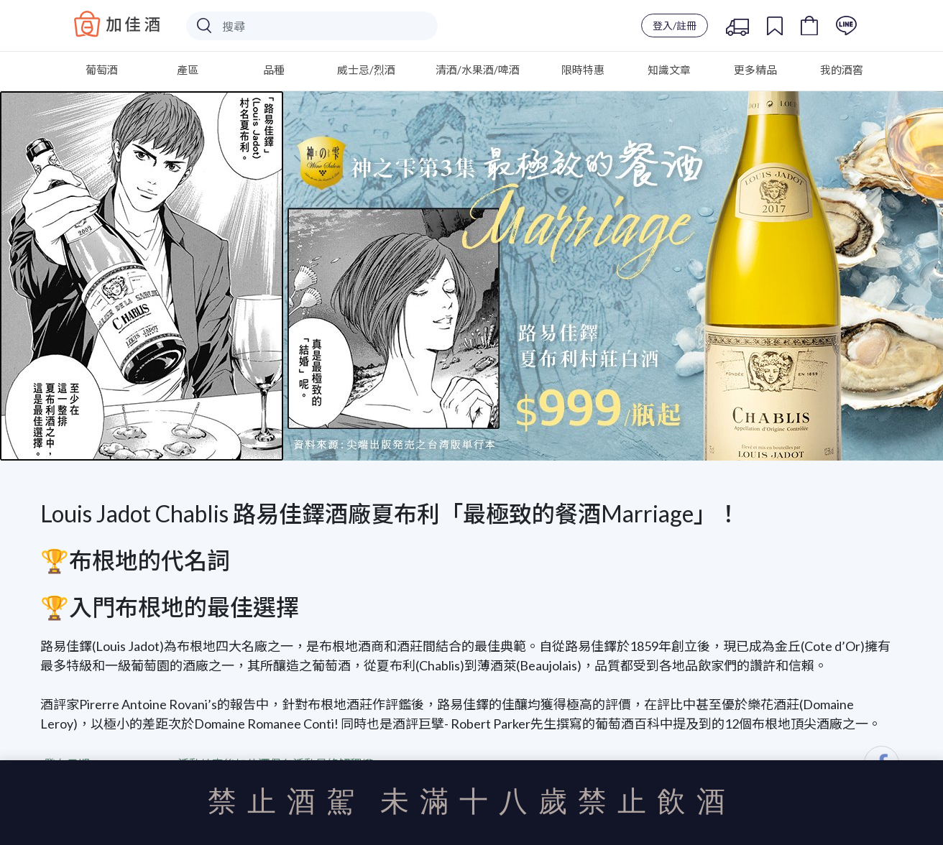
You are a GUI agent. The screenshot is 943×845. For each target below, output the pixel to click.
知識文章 (669, 69)
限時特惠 (582, 69)
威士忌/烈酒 (366, 69)
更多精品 (755, 69)
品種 (274, 69)
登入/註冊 (674, 25)
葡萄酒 (102, 69)
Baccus (117, 23)
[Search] (312, 25)
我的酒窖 (841, 69)
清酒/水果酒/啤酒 (478, 69)
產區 (187, 69)
